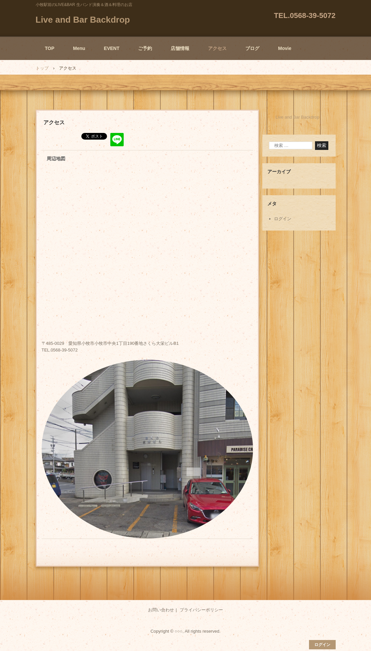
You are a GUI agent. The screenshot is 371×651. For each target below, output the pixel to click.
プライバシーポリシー (201, 609)
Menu (79, 48)
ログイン (282, 218)
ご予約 (145, 48)
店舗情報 (180, 48)
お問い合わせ (161, 609)
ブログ (252, 48)
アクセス (217, 48)
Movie (284, 48)
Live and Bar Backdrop (83, 20)
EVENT (112, 48)
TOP (50, 48)
